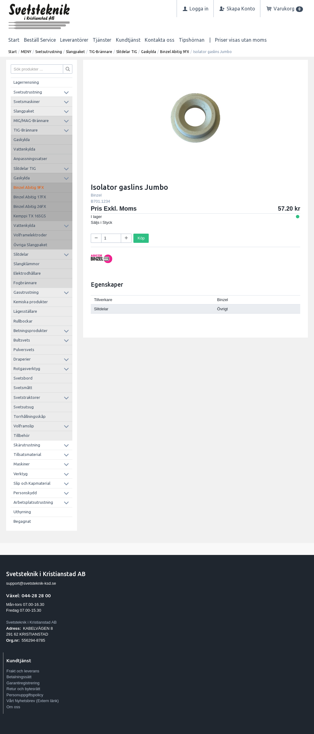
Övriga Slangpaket (30, 245)
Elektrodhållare (27, 273)
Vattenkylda (24, 149)
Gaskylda (148, 52)
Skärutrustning (26, 445)
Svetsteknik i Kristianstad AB (31, 622)
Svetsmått (22, 387)
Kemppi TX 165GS (29, 216)
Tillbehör (21, 435)
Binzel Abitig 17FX (29, 197)
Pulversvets (23, 349)
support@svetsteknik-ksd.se (31, 583)
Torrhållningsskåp (29, 416)
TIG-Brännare (100, 52)
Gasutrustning (26, 292)
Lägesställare (25, 311)
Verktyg (20, 474)
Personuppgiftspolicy (24, 695)
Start (13, 40)
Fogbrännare (25, 283)
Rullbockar (23, 321)
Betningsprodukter (30, 330)
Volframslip (23, 426)
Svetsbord (23, 378)
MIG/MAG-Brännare (31, 120)
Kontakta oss (159, 40)
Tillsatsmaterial (27, 454)
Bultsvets (21, 340)
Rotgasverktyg (26, 368)
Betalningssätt (19, 677)
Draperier (22, 359)
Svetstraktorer (26, 397)
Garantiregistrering (23, 683)
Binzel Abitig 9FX (174, 52)
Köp (141, 238)
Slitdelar (21, 254)
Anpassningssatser (30, 158)
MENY (26, 52)
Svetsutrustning (48, 52)
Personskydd (25, 493)
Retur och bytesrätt (23, 688)
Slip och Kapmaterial (31, 483)
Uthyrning (22, 512)
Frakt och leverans (22, 671)
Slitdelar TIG (126, 52)
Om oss (13, 707)
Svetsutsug (23, 407)
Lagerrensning (26, 82)
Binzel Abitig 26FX (29, 206)
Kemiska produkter (30, 302)
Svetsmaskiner (26, 101)
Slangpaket (75, 52)
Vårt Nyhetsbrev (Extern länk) (32, 700)
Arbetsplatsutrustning (33, 502)
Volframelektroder (30, 235)
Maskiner (21, 464)
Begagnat (22, 521)
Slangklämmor (26, 264)
